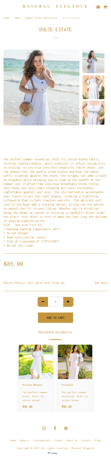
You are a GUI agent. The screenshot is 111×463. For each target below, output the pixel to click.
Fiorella (67, 384)
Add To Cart (56, 318)
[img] (36, 362)
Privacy (53, 453)
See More (100, 283)
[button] (5, 7)
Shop (17, 17)
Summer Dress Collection (41, 17)
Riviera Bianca (32, 384)
